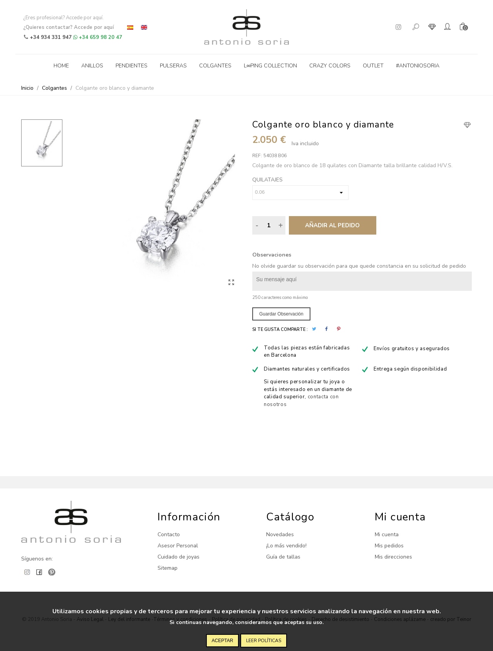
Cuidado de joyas (179, 556)
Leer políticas (263, 641)
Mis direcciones (393, 556)
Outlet (373, 65)
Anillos (92, 65)
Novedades (280, 534)
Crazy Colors (329, 65)
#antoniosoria (417, 65)
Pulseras (173, 65)
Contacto (169, 534)
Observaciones (271, 254)
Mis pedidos (389, 545)
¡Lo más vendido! (286, 545)
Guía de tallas (283, 556)
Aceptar (222, 640)
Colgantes (215, 65)
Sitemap (168, 568)
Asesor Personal (178, 545)
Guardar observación (281, 314)
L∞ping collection (270, 65)
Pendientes (132, 65)
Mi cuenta (387, 534)
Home (61, 65)
